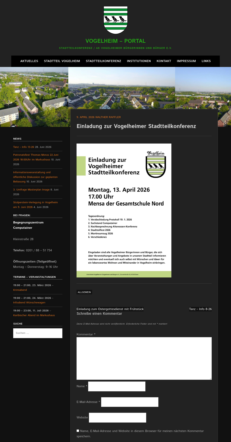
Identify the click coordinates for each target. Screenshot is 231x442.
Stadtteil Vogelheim (62, 61)
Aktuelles (29, 61)
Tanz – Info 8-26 (200, 309)
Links (206, 61)
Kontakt (164, 61)
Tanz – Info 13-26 (23, 147)
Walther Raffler (108, 117)
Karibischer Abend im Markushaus (34, 315)
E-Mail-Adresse (88, 402)
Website (82, 417)
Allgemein (84, 292)
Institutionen (139, 61)
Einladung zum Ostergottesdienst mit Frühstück (110, 309)
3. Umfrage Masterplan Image (31, 190)
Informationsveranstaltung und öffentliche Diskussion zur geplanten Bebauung (35, 177)
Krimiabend (20, 290)
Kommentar (86, 334)
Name (82, 386)
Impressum (186, 61)
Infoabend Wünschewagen (29, 303)
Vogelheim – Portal (115, 41)
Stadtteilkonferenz (103, 61)
